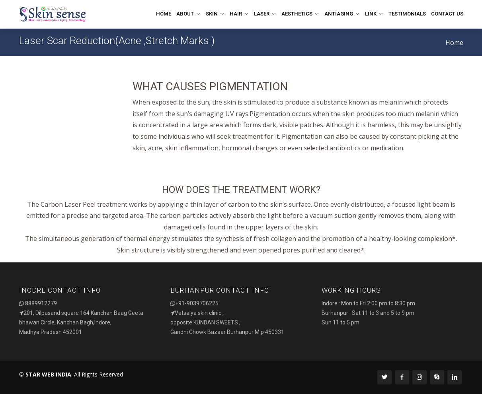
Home (163, 14)
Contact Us (447, 14)
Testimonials (407, 14)
